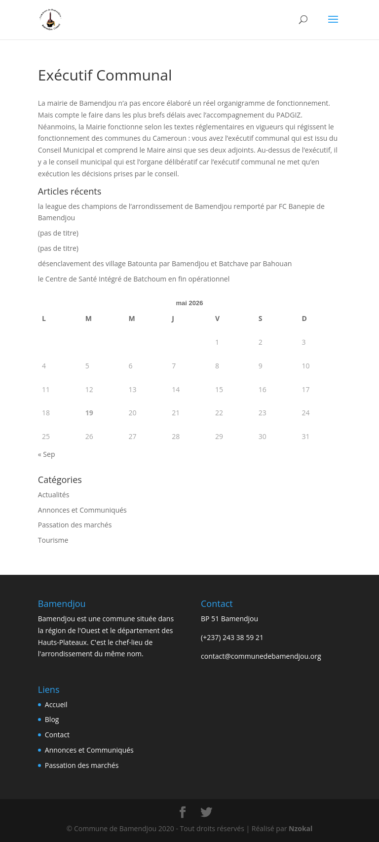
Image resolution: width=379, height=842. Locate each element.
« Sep (46, 454)
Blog (52, 719)
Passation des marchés (75, 524)
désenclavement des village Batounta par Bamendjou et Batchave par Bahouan (165, 263)
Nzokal (299, 828)
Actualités (54, 494)
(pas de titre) (58, 233)
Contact (57, 734)
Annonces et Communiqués (82, 510)
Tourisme (53, 540)
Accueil (56, 704)
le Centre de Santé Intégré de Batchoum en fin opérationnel (133, 278)
